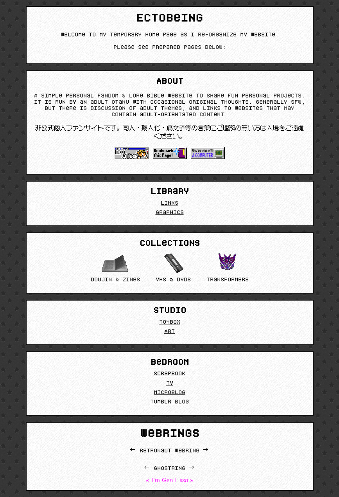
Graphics (170, 213)
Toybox (169, 322)
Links (169, 203)
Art (169, 332)
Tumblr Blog (169, 402)
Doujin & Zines (115, 267)
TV (169, 383)
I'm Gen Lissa (169, 480)
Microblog (169, 393)
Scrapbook (169, 374)
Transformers (227, 267)
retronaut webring (169, 451)
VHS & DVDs (173, 267)
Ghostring (169, 469)
